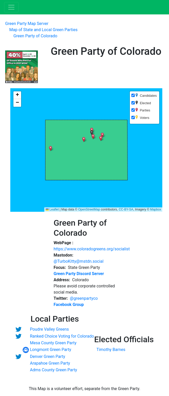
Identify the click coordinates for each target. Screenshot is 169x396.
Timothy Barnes (111, 349)
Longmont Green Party (50, 349)
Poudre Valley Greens (49, 329)
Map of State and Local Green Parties (43, 29)
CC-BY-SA (126, 209)
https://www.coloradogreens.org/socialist (92, 249)
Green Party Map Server (26, 23)
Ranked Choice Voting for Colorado (62, 336)
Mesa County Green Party (53, 342)
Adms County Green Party (53, 369)
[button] (102, 135)
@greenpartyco (84, 298)
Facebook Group (69, 304)
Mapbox (155, 209)
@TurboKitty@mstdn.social (79, 261)
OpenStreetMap (89, 209)
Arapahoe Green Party (50, 363)
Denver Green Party (47, 356)
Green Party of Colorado (35, 35)
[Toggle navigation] (11, 7)
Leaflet (52, 209)
